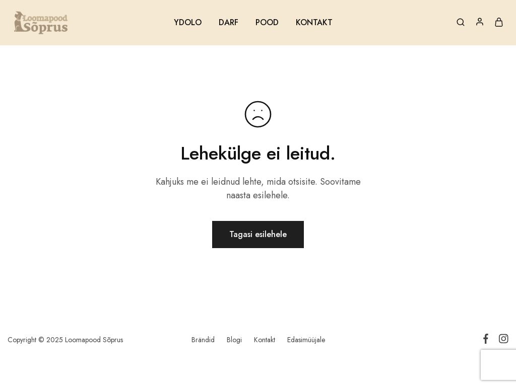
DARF (228, 22)
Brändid (203, 340)
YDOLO (188, 22)
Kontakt (264, 340)
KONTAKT (314, 22)
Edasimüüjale (306, 340)
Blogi (234, 340)
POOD (267, 22)
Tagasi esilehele (258, 234)
